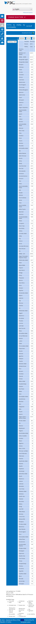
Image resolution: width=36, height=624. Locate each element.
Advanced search (27, 12)
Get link (29, 26)
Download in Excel (28, 33)
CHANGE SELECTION (17, 17)
